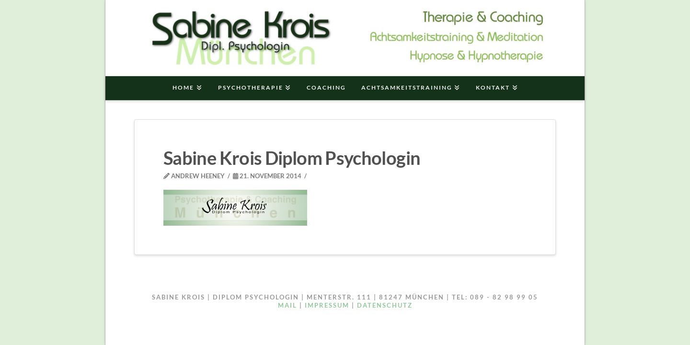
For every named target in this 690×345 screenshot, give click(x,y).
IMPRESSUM (327, 305)
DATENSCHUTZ (385, 305)
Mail (287, 305)
